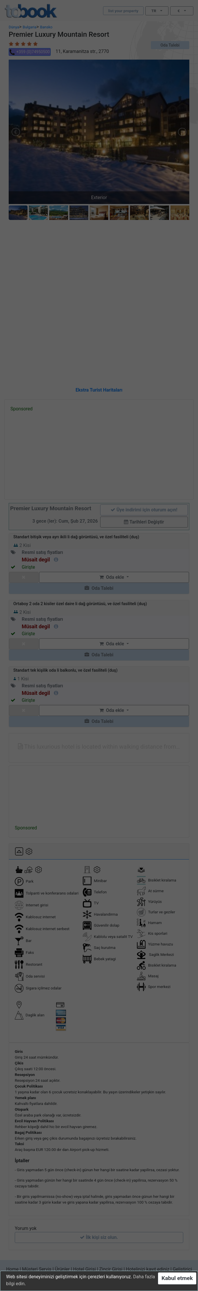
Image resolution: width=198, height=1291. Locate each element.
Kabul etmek (177, 1278)
